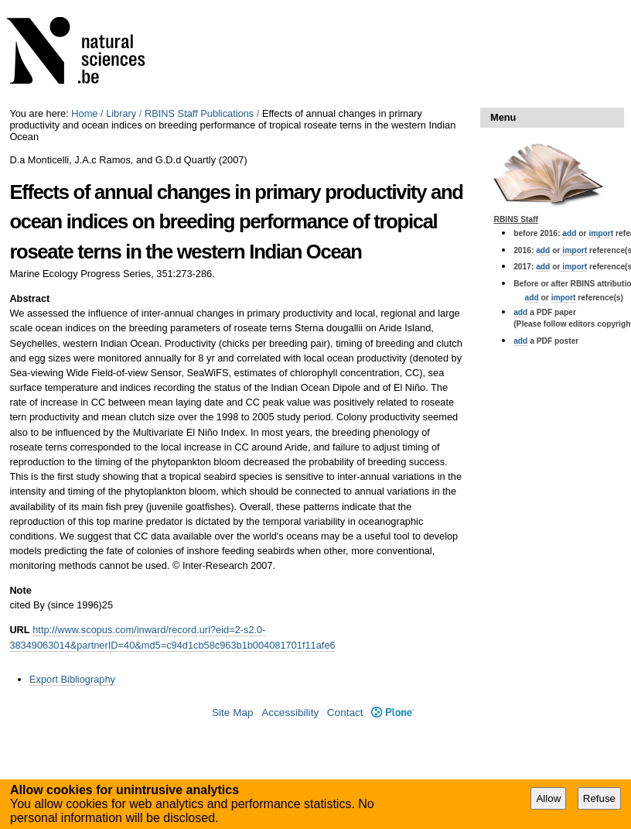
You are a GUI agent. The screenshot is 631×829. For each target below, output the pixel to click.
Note (20, 590)
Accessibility (290, 712)
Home (84, 113)
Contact (345, 712)
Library (121, 113)
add (569, 233)
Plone (392, 712)
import (600, 233)
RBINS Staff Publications (199, 113)
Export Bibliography (72, 679)
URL (19, 629)
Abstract (29, 298)
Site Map (233, 712)
